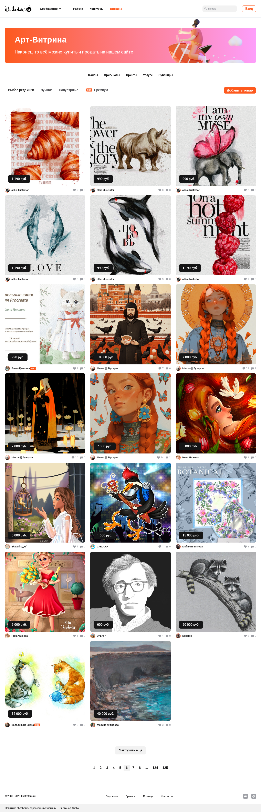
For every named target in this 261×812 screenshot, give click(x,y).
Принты (131, 75)
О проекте (112, 796)
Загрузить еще (130, 750)
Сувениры (165, 75)
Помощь (148, 796)
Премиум (97, 90)
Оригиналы (112, 75)
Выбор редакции (21, 90)
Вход (249, 9)
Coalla (75, 808)
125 (165, 768)
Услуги (148, 75)
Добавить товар (240, 90)
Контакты (167, 796)
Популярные (68, 90)
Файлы (93, 75)
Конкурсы (96, 8)
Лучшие (46, 90)
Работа (78, 8)
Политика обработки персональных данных (30, 808)
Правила (130, 796)
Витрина (116, 8)
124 (155, 768)
